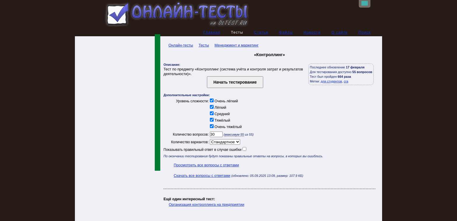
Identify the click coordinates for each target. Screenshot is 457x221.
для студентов (331, 81)
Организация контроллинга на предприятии (206, 204)
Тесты (203, 45)
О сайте (339, 32)
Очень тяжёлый (225, 127)
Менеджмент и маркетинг (237, 45)
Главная (211, 32)
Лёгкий (217, 107)
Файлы (286, 32)
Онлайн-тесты (178, 45)
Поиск (364, 32)
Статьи (261, 32)
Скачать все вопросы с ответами (202, 175)
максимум (234, 134)
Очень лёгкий (223, 101)
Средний (219, 114)
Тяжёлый (219, 120)
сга (346, 81)
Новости (312, 32)
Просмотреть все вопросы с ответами (206, 165)
